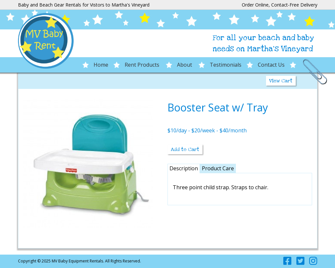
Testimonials (225, 64)
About (185, 64)
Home (101, 64)
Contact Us (271, 64)
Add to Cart (185, 149)
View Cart (280, 80)
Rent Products (143, 64)
